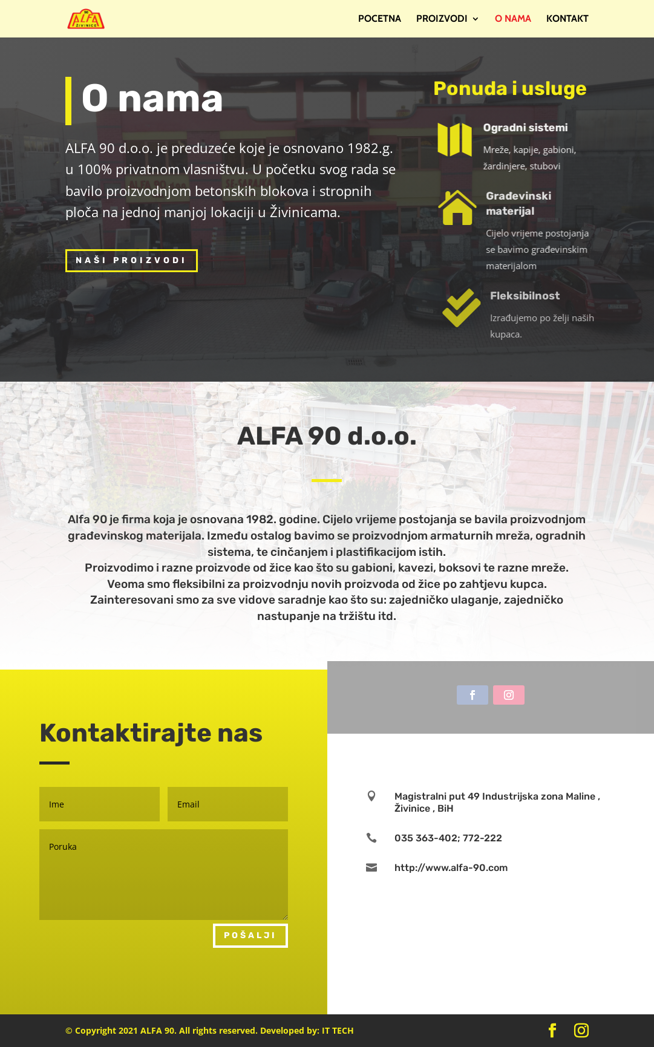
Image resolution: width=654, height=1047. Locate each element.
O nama (513, 19)
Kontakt (567, 19)
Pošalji (250, 935)
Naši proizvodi (132, 260)
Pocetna (379, 19)
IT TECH (338, 1030)
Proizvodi (442, 19)
